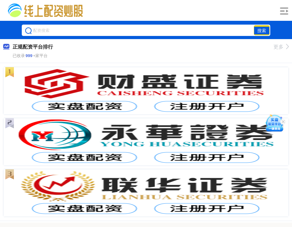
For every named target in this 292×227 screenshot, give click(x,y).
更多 (281, 46)
